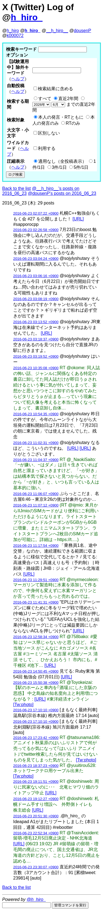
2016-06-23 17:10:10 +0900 (36, 710)
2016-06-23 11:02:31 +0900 (36, 443)
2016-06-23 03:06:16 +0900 (36, 276)
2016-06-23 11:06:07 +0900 (36, 494)
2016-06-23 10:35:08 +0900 (36, 368)
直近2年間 (68, 98)
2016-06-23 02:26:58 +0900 (36, 230)
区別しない (49, 133)
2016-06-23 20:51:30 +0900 (36, 816)
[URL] (78, 219)
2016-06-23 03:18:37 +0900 (36, 339)
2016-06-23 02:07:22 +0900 (36, 213)
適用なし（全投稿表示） (62, 161)
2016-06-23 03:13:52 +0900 (36, 322)
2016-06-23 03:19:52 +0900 (36, 356)
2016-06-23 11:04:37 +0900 (36, 460)
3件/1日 (59, 167)
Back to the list (16, 188)
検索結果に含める (55, 88)
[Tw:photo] (23, 704)
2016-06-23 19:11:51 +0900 (36, 782)
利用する (46, 148)
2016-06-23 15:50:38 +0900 (36, 683)
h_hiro (13, 30)
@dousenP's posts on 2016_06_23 (62, 193)
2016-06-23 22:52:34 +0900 (36, 833)
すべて (44, 98)
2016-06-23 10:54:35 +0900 (36, 414)
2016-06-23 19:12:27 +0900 (36, 799)
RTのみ (73, 123)
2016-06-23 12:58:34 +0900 (36, 637)
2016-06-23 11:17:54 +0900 (36, 546)
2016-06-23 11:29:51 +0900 (36, 580)
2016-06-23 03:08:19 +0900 (36, 299)
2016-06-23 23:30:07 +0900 (36, 867)
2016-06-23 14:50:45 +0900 (36, 671)
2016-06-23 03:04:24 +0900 (36, 259)
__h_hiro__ (57, 30)
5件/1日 (81, 167)
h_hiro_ (27, 17)
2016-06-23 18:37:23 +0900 (36, 766)
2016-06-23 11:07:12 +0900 (36, 505)
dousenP (82, 30)
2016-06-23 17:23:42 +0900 (36, 738)
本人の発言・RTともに (60, 117)
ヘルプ (17, 78)
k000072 (15, 35)
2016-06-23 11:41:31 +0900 (36, 602)
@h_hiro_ (36, 899)
